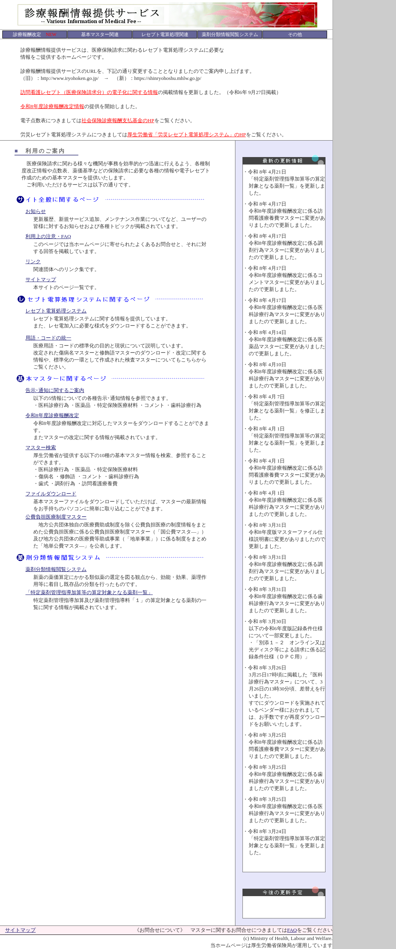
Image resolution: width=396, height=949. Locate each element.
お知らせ (35, 211)
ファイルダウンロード (50, 494)
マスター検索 (40, 447)
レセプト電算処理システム (56, 311)
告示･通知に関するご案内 (54, 390)
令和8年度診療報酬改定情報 (52, 106)
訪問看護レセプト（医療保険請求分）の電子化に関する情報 (89, 92)
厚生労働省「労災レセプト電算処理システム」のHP (186, 134)
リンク (33, 261)
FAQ (292, 930)
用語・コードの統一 (48, 338)
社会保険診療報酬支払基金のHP (117, 120)
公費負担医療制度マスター (56, 517)
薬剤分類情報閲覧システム (56, 569)
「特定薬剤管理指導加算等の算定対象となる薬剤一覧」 (89, 592)
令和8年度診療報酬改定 (52, 415)
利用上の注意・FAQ (48, 236)
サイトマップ (40, 279)
